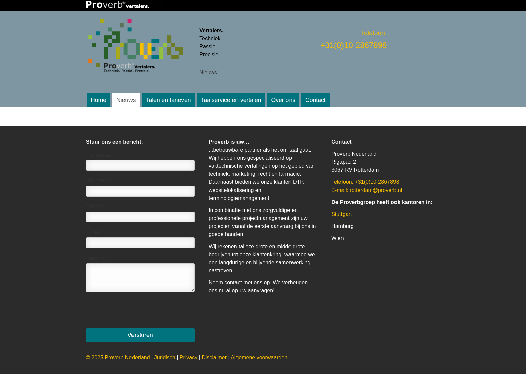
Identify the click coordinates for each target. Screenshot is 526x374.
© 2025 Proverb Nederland (118, 357)
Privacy (188, 357)
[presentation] (137, 310)
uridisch (164, 357)
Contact (315, 100)
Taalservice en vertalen (231, 100)
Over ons (283, 100)
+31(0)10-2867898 (353, 45)
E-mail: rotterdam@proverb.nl (366, 190)
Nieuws (126, 100)
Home (98, 100)
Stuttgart (341, 214)
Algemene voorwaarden (259, 357)
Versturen (140, 335)
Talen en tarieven (168, 100)
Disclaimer (214, 357)
